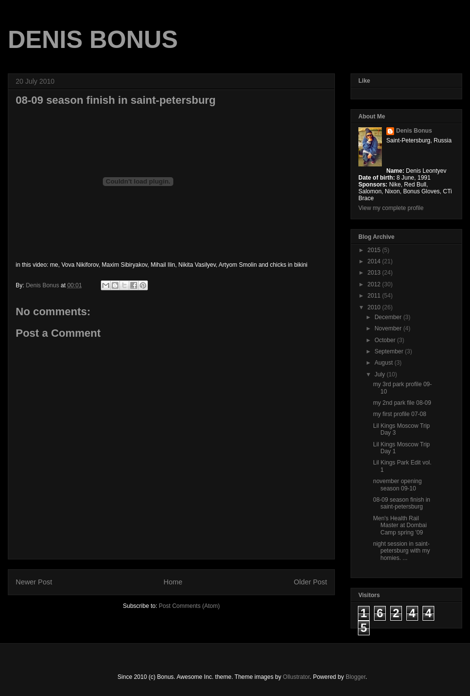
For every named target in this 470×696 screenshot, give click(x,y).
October (386, 340)
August (385, 362)
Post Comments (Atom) (189, 606)
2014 (375, 261)
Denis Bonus (414, 130)
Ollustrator (296, 676)
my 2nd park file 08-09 (402, 402)
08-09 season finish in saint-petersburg (401, 503)
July (381, 374)
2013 (375, 272)
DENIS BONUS (93, 39)
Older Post (310, 582)
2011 (375, 295)
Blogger (356, 676)
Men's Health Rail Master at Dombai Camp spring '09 (400, 525)
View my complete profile (390, 208)
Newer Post (34, 582)
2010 (375, 307)
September (390, 351)
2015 (375, 250)
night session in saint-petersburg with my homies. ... (401, 550)
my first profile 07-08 (399, 414)
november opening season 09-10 (397, 484)
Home (173, 582)
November (389, 328)
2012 (375, 284)
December (389, 317)
